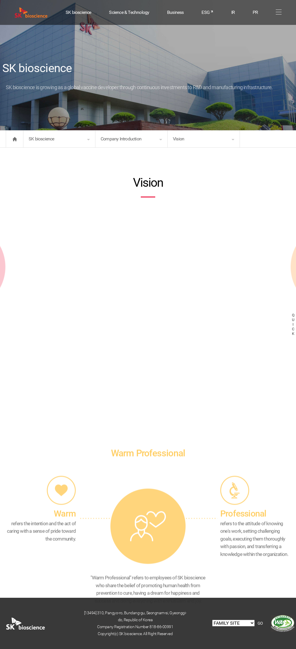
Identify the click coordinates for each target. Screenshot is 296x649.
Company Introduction (121, 139)
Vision (178, 139)
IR (233, 12)
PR (255, 12)
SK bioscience (78, 12)
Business (175, 12)
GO (260, 623)
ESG (207, 12)
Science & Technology (129, 12)
